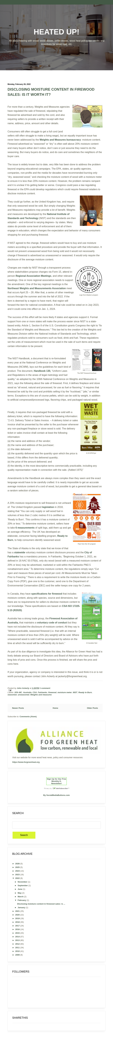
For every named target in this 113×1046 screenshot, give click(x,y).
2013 (17, 940)
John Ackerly (23, 688)
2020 (17, 915)
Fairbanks (42, 692)
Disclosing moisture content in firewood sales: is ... (41, 904)
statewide (19, 552)
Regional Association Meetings (33, 276)
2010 (17, 951)
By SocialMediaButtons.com (56, 795)
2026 (17, 863)
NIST (75, 692)
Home (55, 708)
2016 (17, 929)
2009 (17, 955)
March (21, 896)
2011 (17, 947)
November (23, 882)
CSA (35, 692)
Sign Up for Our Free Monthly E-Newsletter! (56, 781)
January (22, 907)
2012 (17, 944)
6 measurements (25, 527)
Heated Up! (56, 32)
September (23, 885)
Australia (27, 692)
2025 (17, 867)
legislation (48, 507)
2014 (17, 936)
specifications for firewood (46, 593)
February (22, 900)
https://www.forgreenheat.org (26, 762)
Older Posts (92, 708)
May (20, 893)
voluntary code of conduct (52, 622)
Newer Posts (18, 708)
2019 (17, 918)
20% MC (18, 692)
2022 (17, 878)
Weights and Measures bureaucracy (60, 139)
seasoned (12, 695)
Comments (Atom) (28, 716)
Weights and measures (41, 695)
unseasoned (23, 695)
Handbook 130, (42, 371)
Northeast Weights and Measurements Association (37, 288)
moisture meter (64, 692)
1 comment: (45, 688)
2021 (17, 911)
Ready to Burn (85, 692)
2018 (17, 922)
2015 (17, 933)
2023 (17, 874)
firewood (52, 692)
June (20, 889)
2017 (17, 926)
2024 (17, 871)
